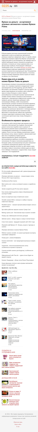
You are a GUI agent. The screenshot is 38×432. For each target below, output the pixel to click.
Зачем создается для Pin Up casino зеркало (15, 189)
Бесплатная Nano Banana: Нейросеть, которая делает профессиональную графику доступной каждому (15, 339)
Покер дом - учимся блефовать (11, 238)
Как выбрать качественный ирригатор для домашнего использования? (15, 286)
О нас (17, 426)
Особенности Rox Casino (9, 181)
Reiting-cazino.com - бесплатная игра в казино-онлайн (18, 213)
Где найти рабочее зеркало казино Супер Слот (16, 210)
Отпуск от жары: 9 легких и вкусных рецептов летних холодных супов (11, 394)
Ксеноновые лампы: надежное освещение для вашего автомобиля (15, 294)
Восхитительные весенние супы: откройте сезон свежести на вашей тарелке (11, 402)
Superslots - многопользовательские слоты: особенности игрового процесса (15, 246)
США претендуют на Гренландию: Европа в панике (14, 329)
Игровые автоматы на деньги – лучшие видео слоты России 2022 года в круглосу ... (18, 177)
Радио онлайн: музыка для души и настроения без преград (14, 302)
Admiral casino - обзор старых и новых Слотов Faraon (18, 219)
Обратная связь (18, 422)
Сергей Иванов (16, 31)
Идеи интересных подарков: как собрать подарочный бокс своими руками (12, 365)
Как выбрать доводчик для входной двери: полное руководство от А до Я (15, 310)
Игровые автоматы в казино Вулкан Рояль (15, 230)
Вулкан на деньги (26, 67)
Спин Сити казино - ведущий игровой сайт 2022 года (18, 222)
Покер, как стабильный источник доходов (15, 216)
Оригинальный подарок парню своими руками (14, 372)
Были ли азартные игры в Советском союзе (15, 197)
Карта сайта (18, 424)
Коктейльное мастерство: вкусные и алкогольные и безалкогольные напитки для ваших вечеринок (12, 385)
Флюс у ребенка (12, 271)
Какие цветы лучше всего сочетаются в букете (15, 357)
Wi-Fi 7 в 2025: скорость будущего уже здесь (15, 278)
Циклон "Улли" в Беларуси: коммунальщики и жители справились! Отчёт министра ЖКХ (15, 320)
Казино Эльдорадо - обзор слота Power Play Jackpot (18, 260)
